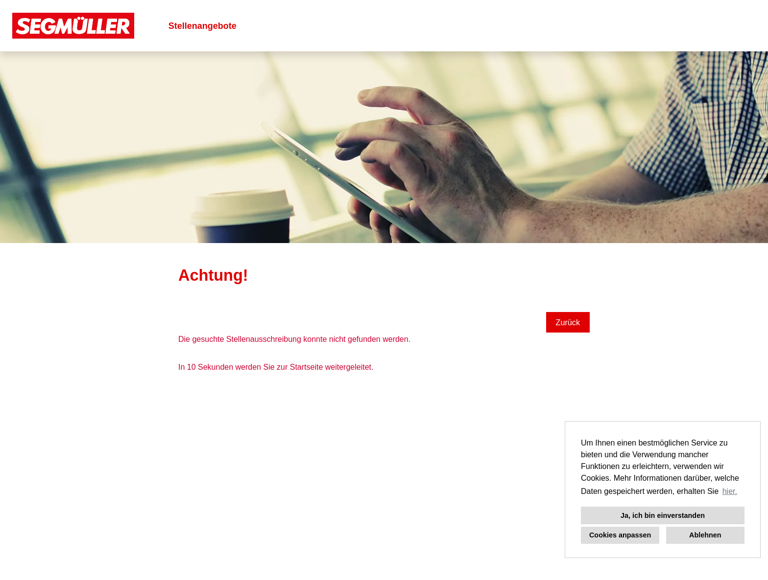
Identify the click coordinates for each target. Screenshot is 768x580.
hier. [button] (729, 491)
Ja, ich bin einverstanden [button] (663, 515)
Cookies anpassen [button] (620, 535)
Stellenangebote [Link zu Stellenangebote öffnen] (202, 26)
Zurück (568, 322)
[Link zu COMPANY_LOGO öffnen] (73, 25)
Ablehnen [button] (705, 535)
